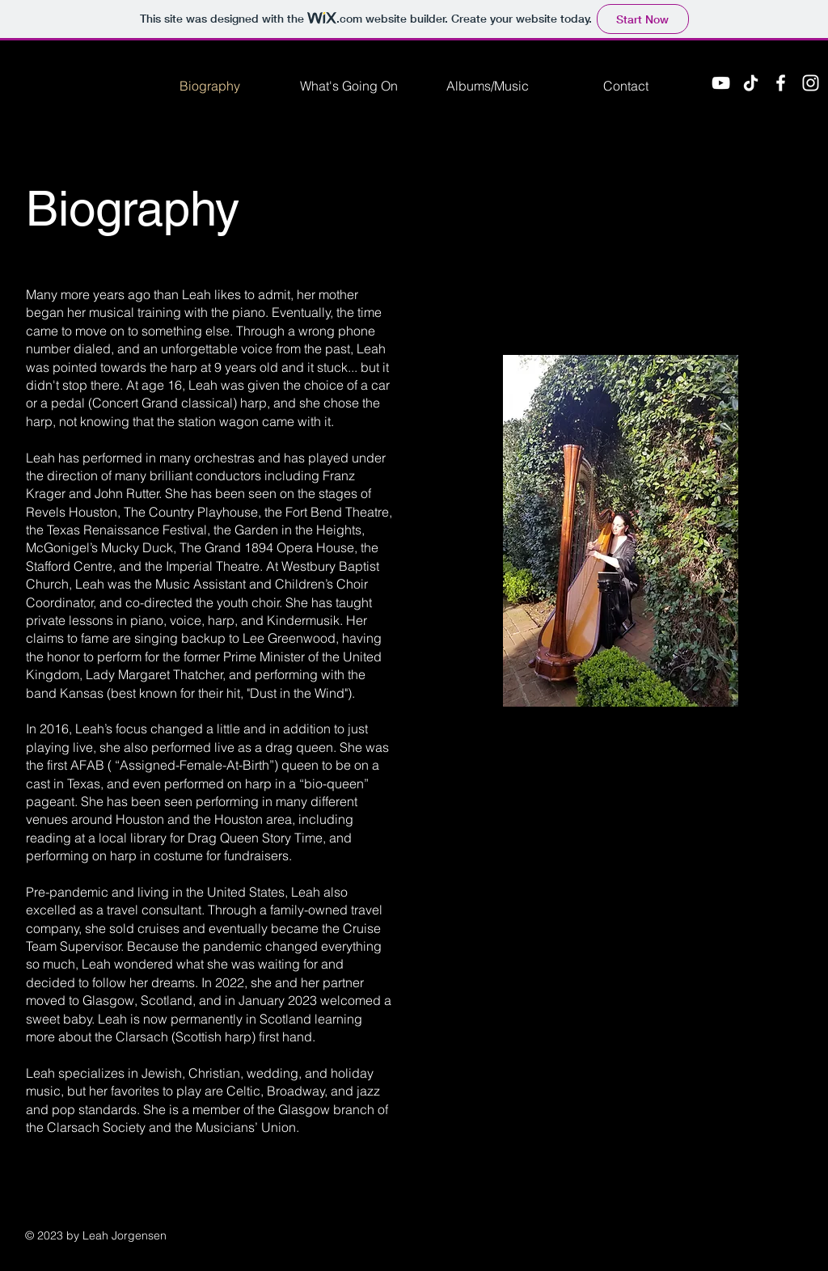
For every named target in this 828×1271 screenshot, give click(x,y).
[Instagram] (811, 83)
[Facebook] (781, 83)
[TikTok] (751, 83)
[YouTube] (721, 83)
